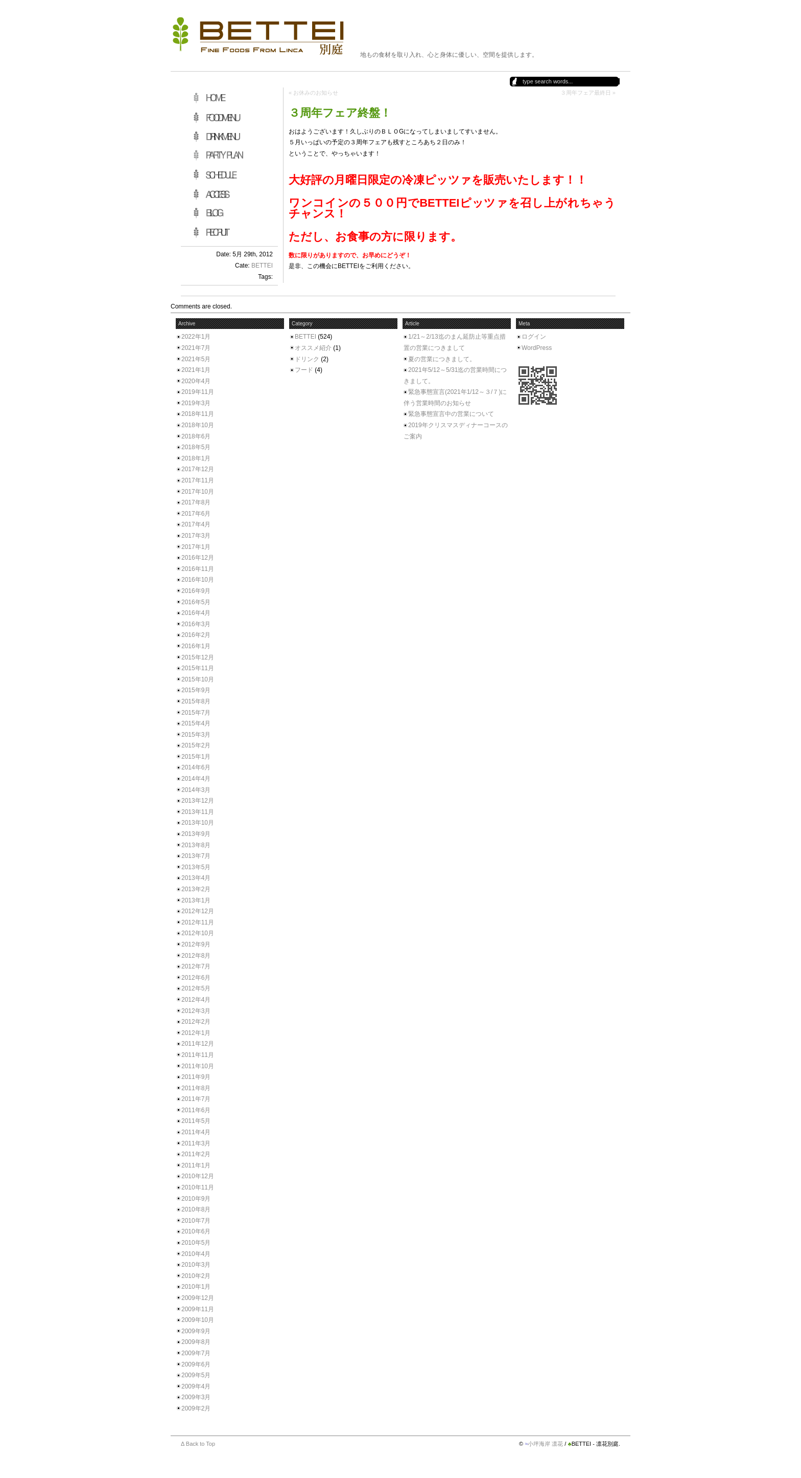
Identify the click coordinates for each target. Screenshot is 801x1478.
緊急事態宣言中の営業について (451, 413)
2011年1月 (195, 1165)
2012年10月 (197, 933)
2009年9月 (195, 1331)
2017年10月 (197, 491)
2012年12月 (197, 911)
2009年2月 (195, 1408)
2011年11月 (197, 1054)
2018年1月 (195, 458)
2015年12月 (197, 657)
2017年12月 (197, 469)
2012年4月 (195, 999)
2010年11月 (197, 1187)
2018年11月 (197, 413)
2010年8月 (195, 1209)
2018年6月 (195, 436)
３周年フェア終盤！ (340, 112)
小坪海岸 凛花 (545, 1444)
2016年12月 (197, 557)
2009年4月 (195, 1386)
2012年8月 (195, 955)
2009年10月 (197, 1319)
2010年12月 (197, 1176)
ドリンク (307, 359)
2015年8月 (195, 701)
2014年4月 (195, 778)
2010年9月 (195, 1198)
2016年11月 (197, 568)
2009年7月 (195, 1353)
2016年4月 (195, 612)
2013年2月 (195, 889)
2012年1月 (195, 1032)
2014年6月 (195, 767)
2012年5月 (195, 988)
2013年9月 (195, 833)
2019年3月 (195, 403)
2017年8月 (195, 502)
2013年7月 (195, 855)
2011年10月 (197, 1066)
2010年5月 (195, 1242)
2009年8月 (195, 1341)
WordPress (537, 347)
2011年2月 (195, 1154)
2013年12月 (197, 800)
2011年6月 (195, 1110)
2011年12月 (197, 1043)
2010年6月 (195, 1231)
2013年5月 (195, 867)
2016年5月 (195, 602)
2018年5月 (195, 447)
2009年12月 (197, 1297)
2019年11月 (197, 391)
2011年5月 (195, 1120)
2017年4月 (195, 524)
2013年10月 (197, 822)
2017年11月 (197, 480)
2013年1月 (195, 900)
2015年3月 (195, 734)
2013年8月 (195, 845)
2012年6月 (195, 977)
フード (304, 369)
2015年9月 (195, 690)
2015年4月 (195, 723)
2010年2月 (195, 1276)
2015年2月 (195, 745)
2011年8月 (195, 1088)
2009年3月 (195, 1397)
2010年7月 (195, 1220)
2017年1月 (195, 546)
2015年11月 (197, 668)
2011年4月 (195, 1132)
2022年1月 (195, 336)
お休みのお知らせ (315, 93)
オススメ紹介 (313, 347)
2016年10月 (197, 579)
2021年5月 (195, 359)
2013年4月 (195, 877)
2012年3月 (195, 1010)
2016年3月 (195, 624)
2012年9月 (195, 944)
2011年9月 (195, 1076)
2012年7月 (195, 966)
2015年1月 (195, 756)
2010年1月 (195, 1286)
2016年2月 (195, 634)
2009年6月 (195, 1364)
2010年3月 (195, 1264)
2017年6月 (195, 513)
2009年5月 (195, 1375)
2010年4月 (195, 1254)
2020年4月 (195, 381)
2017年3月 (195, 535)
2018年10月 (197, 425)
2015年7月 (195, 712)
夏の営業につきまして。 (442, 359)
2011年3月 (195, 1143)
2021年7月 (195, 347)
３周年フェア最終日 (585, 93)
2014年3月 (195, 789)
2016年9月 (195, 590)
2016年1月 (195, 646)
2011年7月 (195, 1098)
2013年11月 (197, 811)
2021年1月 (195, 369)
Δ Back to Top (198, 1444)
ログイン (534, 336)
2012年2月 (195, 1021)
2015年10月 (197, 679)
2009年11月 (197, 1309)
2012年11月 (197, 922)
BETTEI (262, 265)
